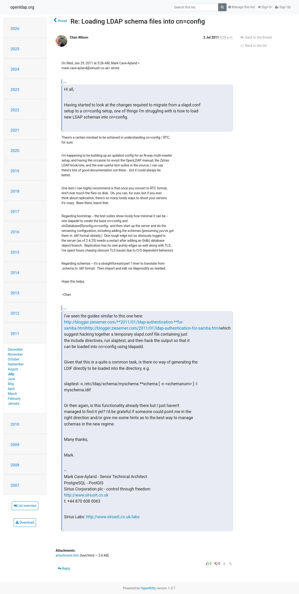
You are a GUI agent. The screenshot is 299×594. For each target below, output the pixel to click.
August (13, 369)
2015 (15, 252)
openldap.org (22, 7)
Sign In (265, 7)
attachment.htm (67, 555)
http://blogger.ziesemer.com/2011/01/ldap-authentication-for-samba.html (153, 328)
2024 (15, 69)
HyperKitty (148, 588)
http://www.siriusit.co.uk (86, 495)
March (12, 394)
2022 (15, 110)
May (11, 384)
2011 (15, 333)
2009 (15, 444)
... (64, 81)
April (11, 389)
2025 (15, 49)
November (15, 354)
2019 (15, 171)
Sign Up (283, 7)
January (14, 403)
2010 (15, 424)
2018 (15, 191)
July (11, 374)
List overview (25, 506)
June (11, 379)
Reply (64, 568)
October (13, 359)
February (14, 398)
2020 (15, 150)
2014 (15, 272)
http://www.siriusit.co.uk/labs (113, 517)
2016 (15, 232)
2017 (15, 211)
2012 (15, 313)
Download (25, 522)
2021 (15, 130)
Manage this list (241, 7)
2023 (15, 89)
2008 (15, 465)
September (16, 364)
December (15, 349)
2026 (15, 28)
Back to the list (253, 45)
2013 (15, 293)
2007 (15, 485)
